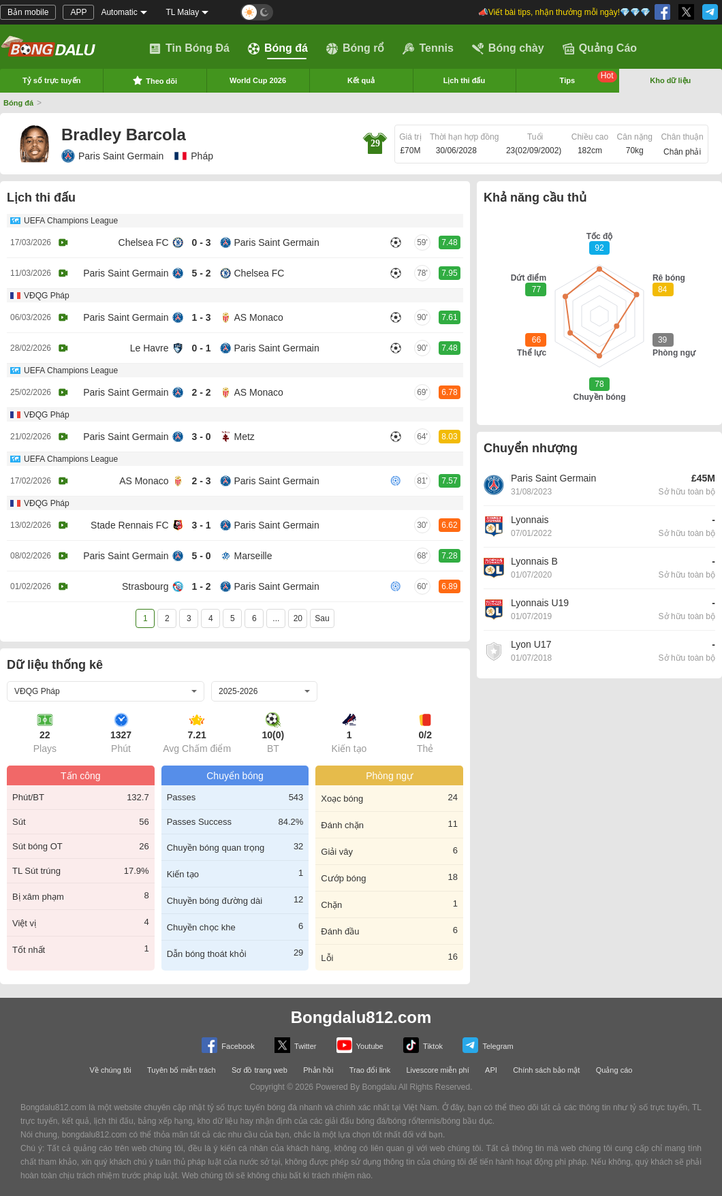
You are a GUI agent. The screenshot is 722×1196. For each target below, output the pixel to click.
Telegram (487, 1045)
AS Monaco (258, 317)
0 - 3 (200, 242)
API (491, 1070)
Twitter (295, 1045)
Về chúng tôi (110, 1070)
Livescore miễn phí (437, 1070)
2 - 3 (200, 480)
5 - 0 (200, 555)
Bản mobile (27, 12)
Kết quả (361, 80)
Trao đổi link (369, 1070)
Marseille (253, 555)
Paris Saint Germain (112, 156)
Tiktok (423, 1045)
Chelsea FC (144, 242)
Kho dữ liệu (670, 80)
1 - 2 (200, 586)
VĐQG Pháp (46, 295)
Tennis (428, 48)
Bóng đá (278, 48)
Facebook (228, 1045)
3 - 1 (200, 525)
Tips (588, 77)
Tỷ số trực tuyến (51, 80)
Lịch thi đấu (464, 80)
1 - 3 (200, 317)
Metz (244, 436)
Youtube (359, 1045)
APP (78, 12)
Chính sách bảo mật (546, 1070)
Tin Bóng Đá (189, 48)
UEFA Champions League (71, 220)
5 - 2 (200, 273)
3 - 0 (200, 436)
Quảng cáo (614, 1070)
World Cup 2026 (258, 80)
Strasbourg (145, 586)
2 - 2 (200, 392)
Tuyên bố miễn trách (181, 1070)
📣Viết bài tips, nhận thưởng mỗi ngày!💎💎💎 (564, 12)
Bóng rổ (355, 48)
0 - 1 (200, 348)
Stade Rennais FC (129, 525)
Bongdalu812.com (361, 1017)
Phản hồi (318, 1070)
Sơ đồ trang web (259, 1070)
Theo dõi (154, 80)
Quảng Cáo (600, 48)
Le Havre (149, 348)
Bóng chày (508, 48)
